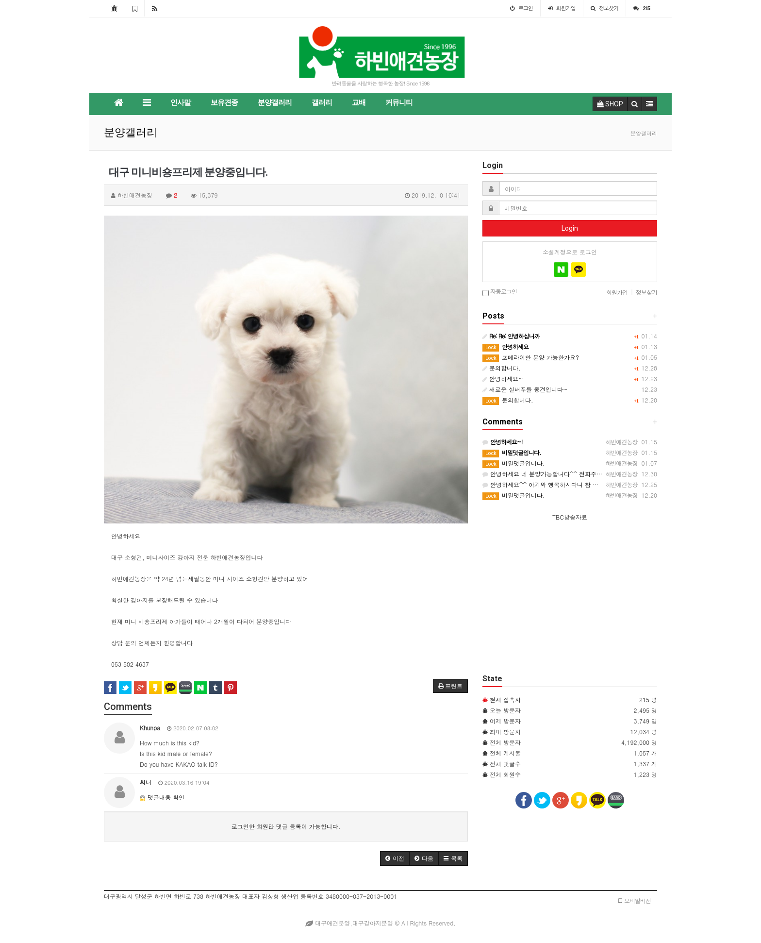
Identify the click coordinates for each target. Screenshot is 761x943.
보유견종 (224, 102)
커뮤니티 (399, 102)
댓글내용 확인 (166, 797)
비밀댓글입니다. (513, 463)
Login (570, 228)
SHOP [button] (610, 104)
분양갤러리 (275, 102)
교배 (358, 102)
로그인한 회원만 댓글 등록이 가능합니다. (286, 826)
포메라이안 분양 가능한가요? (530, 357)
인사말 (180, 102)
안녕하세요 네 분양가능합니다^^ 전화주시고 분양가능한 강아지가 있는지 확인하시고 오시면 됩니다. (619, 474)
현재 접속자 (505, 699)
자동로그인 (499, 292)
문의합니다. (501, 368)
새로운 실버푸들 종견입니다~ (525, 389)
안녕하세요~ (502, 378)
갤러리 (322, 102)
